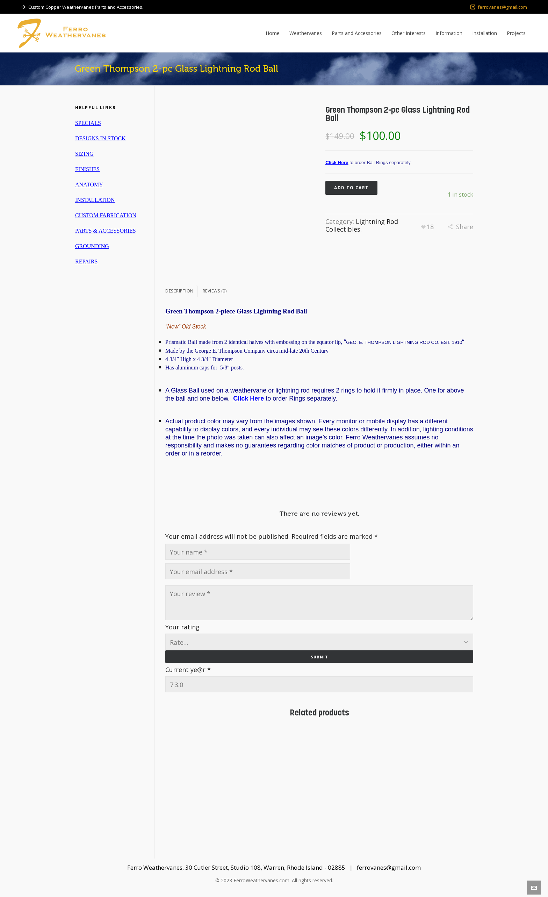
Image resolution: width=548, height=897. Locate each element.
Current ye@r (188, 668)
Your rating (182, 627)
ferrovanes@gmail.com (498, 7)
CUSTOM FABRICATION (105, 215)
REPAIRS (86, 261)
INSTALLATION (95, 200)
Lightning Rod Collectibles (361, 225)
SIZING (84, 154)
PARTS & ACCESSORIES (105, 231)
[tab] (181, 291)
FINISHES (87, 169)
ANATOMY (89, 185)
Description (179, 291)
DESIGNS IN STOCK (100, 138)
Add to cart (351, 188)
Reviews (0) (215, 291)
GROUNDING (92, 246)
